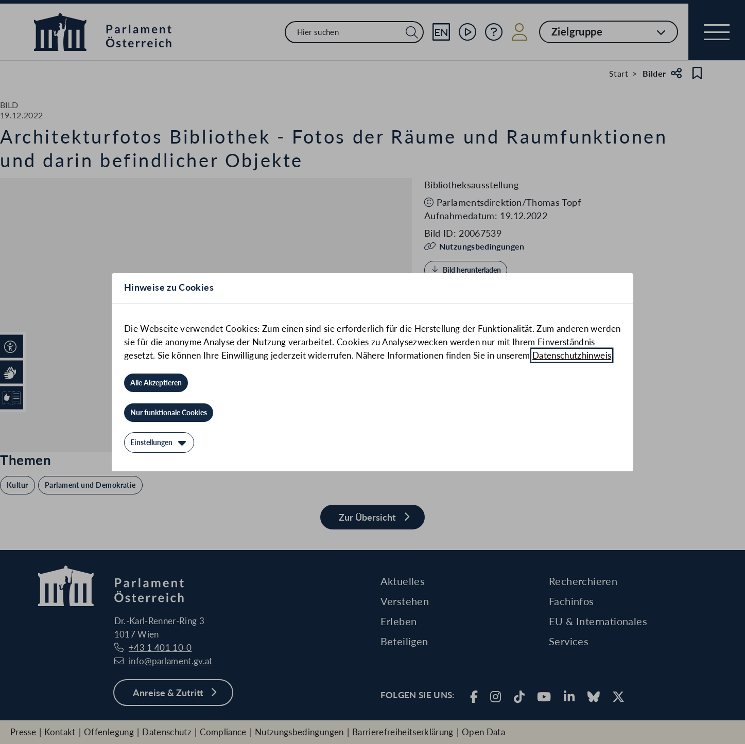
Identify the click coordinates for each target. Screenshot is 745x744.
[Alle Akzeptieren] (156, 383)
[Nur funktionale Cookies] (168, 412)
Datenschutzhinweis (571, 355)
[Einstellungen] (159, 442)
